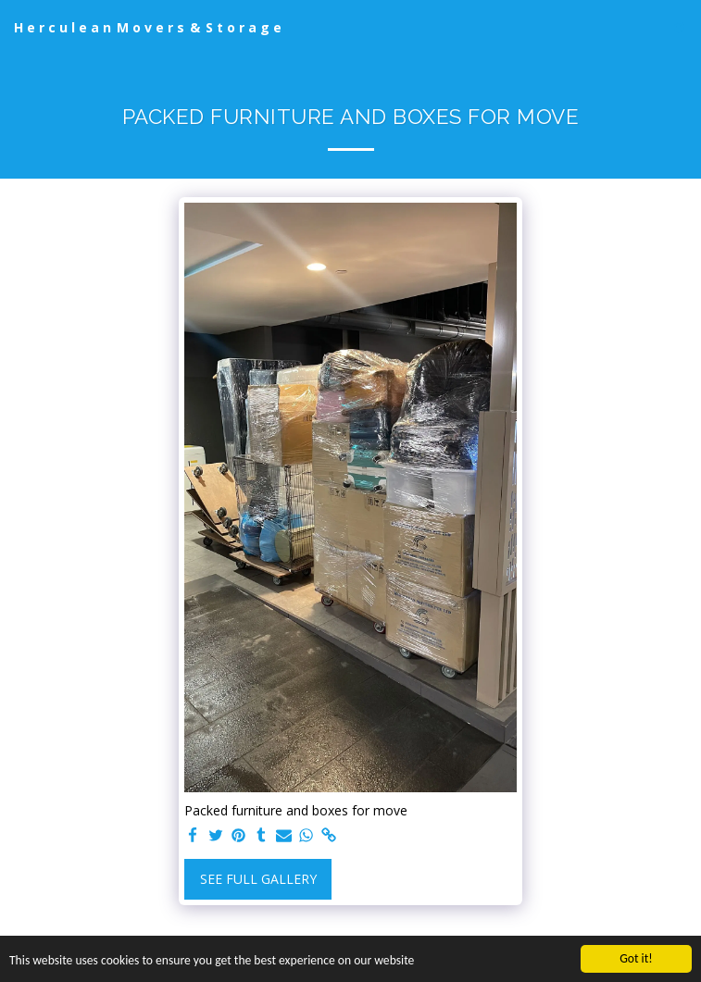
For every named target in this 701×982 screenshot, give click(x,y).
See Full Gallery (258, 879)
